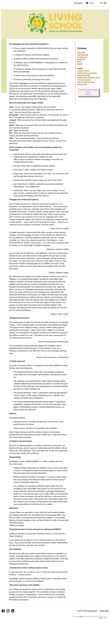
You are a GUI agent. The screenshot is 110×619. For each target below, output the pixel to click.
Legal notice (104, 611)
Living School (92, 611)
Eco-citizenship (82, 55)
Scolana (81, 616)
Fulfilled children (83, 71)
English (80, 64)
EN (105, 3)
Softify (101, 618)
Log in (90, 3)
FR (101, 3)
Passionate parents (84, 80)
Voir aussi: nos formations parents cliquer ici (88, 92)
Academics (81, 59)
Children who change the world (88, 77)
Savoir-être (81, 52)
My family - (79, 3)
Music (79, 62)
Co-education (82, 57)
